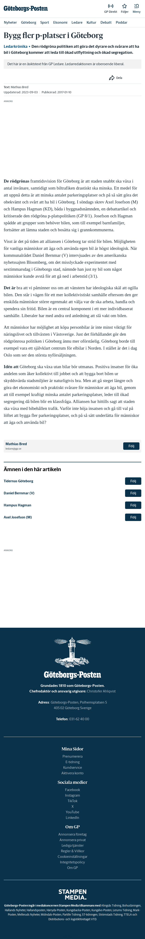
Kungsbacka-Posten (78, 910)
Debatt (106, 22)
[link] (26, 9)
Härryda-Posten (56, 910)
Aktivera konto (72, 773)
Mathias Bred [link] (19, 87)
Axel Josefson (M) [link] (18, 517)
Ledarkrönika (16, 46)
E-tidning (73, 762)
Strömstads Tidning (111, 914)
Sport (44, 22)
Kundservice (72, 767)
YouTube (72, 812)
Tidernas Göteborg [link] (18, 481)
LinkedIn (72, 817)
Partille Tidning (72, 914)
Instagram (72, 795)
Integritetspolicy (72, 862)
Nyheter (10, 22)
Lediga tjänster (73, 845)
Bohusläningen (131, 905)
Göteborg (28, 22)
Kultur (91, 22)
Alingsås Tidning (111, 905)
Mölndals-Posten (51, 914)
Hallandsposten (36, 910)
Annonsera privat (73, 840)
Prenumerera (72, 756)
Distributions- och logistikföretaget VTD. (72, 919)
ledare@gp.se (13, 448)
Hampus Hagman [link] (17, 505)
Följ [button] (131, 446)
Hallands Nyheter (15, 910)
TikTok (72, 801)
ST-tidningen (90, 914)
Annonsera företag (72, 834)
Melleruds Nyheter (28, 914)
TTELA (128, 914)
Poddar (121, 22)
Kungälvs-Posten (101, 910)
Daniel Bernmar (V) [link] (19, 493)
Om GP (72, 867)
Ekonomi (60, 22)
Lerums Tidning (122, 910)
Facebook (72, 790)
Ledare (77, 22)
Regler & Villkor (72, 851)
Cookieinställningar (72, 856)
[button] (136, 8)
